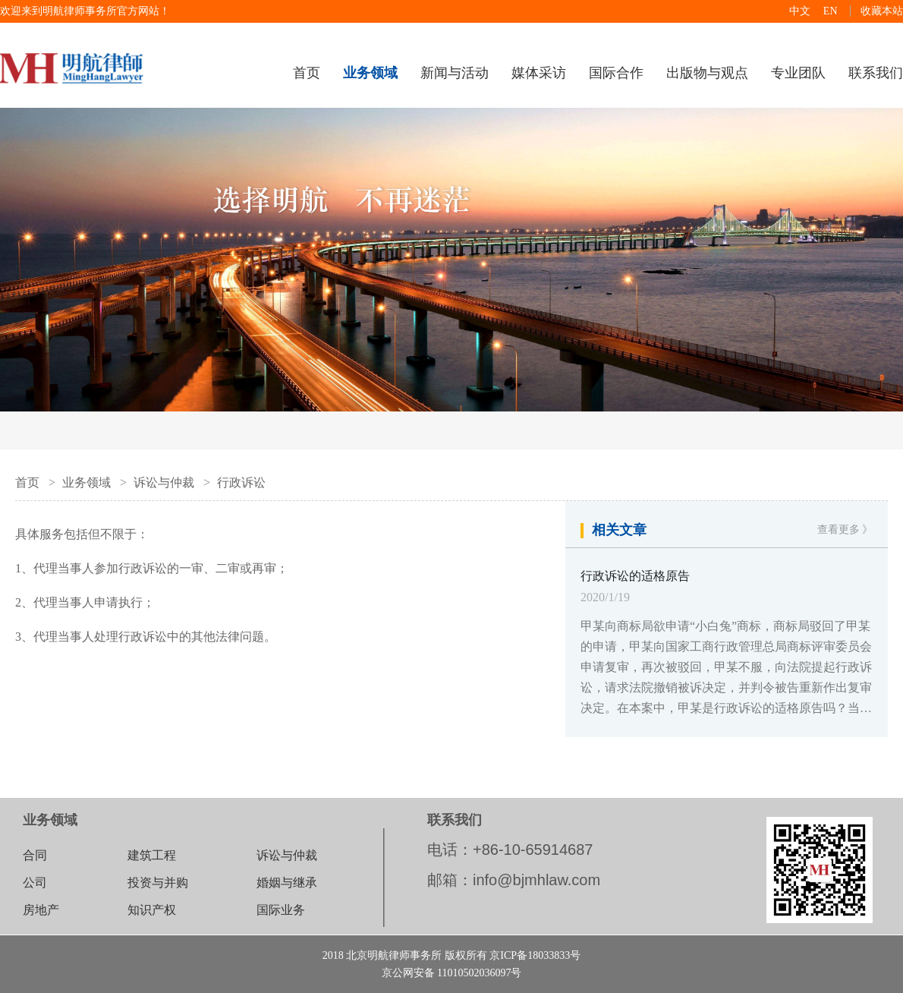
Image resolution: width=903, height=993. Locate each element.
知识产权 (151, 909)
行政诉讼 (241, 482)
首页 (306, 72)
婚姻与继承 (286, 882)
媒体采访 (538, 72)
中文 (799, 11)
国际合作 (616, 72)
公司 (35, 882)
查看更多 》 (845, 529)
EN (830, 11)
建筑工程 (151, 855)
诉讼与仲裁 (164, 482)
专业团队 (798, 72)
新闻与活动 (454, 72)
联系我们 (875, 72)
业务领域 (86, 482)
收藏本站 (882, 11)
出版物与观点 (707, 72)
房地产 (41, 909)
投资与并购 (157, 882)
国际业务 (280, 909)
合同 (35, 855)
